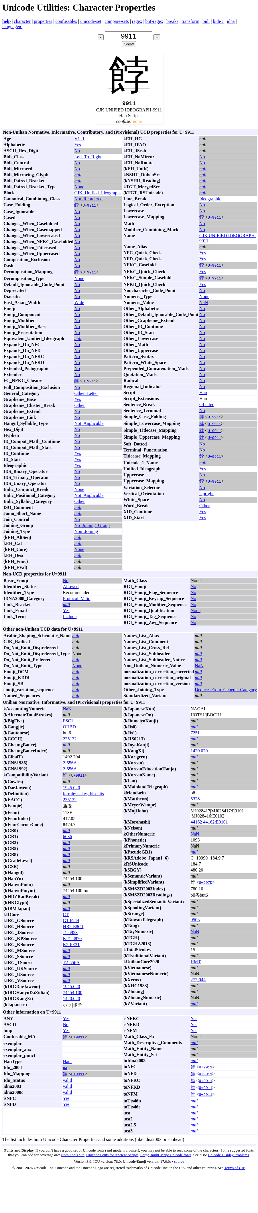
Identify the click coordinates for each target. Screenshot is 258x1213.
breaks (172, 21)
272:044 (198, 981)
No (77, 152)
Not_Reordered (88, 200)
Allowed (70, 587)
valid (67, 1081)
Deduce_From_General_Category (226, 691)
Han (203, 393)
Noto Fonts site (72, 1156)
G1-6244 (71, 922)
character (22, 21)
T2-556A (71, 964)
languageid (12, 26)
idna (231, 21)
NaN (203, 303)
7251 (195, 734)
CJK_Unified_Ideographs (97, 194)
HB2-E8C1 (73, 928)
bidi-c (218, 21)
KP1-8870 (72, 940)
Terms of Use (234, 1169)
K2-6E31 (71, 946)
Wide (79, 303)
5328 (195, 800)
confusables (66, 21)
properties (43, 21)
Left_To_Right (87, 158)
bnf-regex (154, 21)
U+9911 (89, 206)
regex (137, 21)
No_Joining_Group (92, 526)
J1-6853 (70, 934)
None (79, 188)
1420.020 (71, 1000)
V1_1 (79, 140)
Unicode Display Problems (228, 1156)
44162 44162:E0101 (209, 823)
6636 (67, 838)
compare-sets (117, 21)
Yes (77, 146)
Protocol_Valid (76, 599)
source (179, 1163)
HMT (196, 963)
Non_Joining (86, 532)
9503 (195, 921)
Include (69, 618)
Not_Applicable (88, 424)
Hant (67, 1062)
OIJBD (69, 728)
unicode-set (90, 21)
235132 (69, 740)
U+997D (205, 883)
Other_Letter (86, 394)
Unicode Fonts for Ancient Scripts (112, 1156)
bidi (206, 21)
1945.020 (71, 789)
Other (79, 406)
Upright (206, 495)
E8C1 (68, 722)
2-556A (70, 764)
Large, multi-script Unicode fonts (165, 1156)
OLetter (206, 405)
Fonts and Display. (19, 1152)
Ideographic (210, 200)
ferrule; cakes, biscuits (83, 795)
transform (190, 21)
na (65, 1068)
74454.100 (72, 994)
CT (65, 916)
